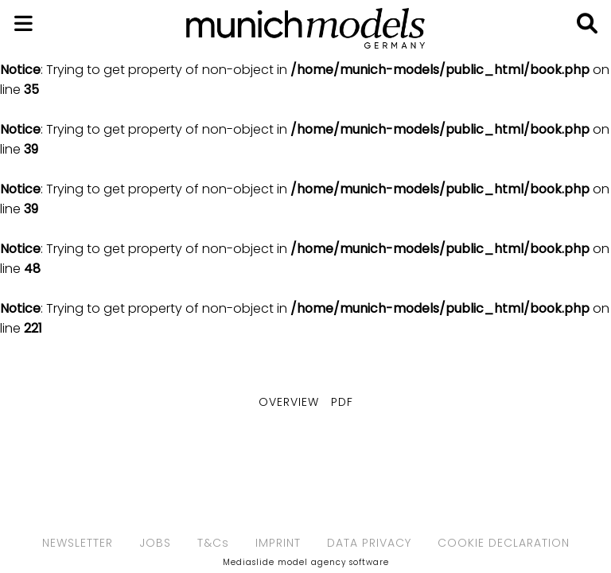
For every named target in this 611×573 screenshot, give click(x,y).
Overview (289, 402)
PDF (342, 402)
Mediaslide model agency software (306, 562)
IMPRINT (278, 543)
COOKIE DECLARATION (504, 543)
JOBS (155, 543)
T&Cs (213, 543)
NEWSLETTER (77, 543)
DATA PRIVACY (369, 543)
